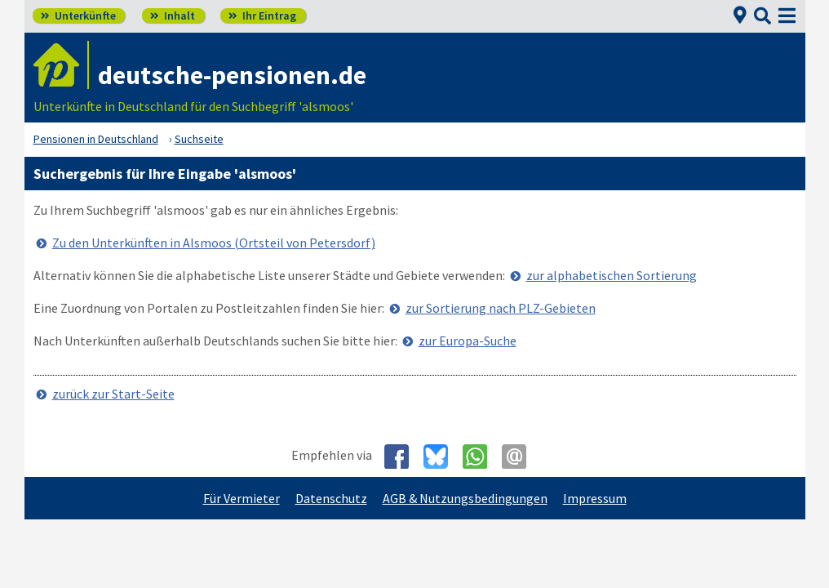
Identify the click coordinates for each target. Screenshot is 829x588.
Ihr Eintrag (262, 15)
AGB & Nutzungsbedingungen (465, 498)
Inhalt (172, 15)
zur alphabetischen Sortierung (611, 275)
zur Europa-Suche (467, 340)
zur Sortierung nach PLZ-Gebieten (501, 308)
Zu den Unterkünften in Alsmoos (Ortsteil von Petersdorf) (213, 242)
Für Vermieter (241, 498)
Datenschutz (331, 498)
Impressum (595, 498)
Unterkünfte (78, 15)
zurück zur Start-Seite (113, 393)
